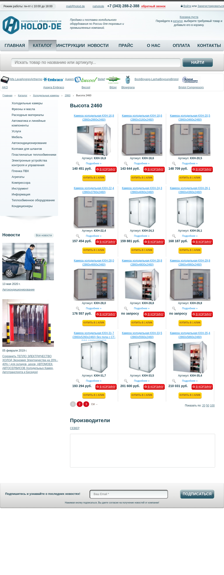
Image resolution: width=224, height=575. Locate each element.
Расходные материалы (28, 115)
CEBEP (75, 428)
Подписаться (197, 494)
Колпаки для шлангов (27, 149)
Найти (197, 63)
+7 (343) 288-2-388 (123, 6)
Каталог (42, 45)
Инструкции (70, 45)
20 (203, 405)
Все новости (44, 235)
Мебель (17, 137)
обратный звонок (153, 6)
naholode (98, 6)
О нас (154, 45)
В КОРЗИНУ (106, 169)
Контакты (209, 45)
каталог (178, 21)
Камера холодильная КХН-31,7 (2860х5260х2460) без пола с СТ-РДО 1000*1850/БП (93, 337)
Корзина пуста (189, 17)
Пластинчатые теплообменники (34, 154)
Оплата (181, 45)
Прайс (126, 45)
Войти (187, 6)
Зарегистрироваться (211, 6)
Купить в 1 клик (94, 177)
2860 (67, 95)
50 (207, 405)
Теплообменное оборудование (33, 200)
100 (212, 405)
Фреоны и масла (23, 109)
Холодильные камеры (46, 95)
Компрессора (21, 182)
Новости (98, 45)
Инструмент (20, 188)
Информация (21, 194)
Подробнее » (93, 163)
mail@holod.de (75, 6)
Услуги (16, 131)
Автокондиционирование (29, 143)
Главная (15, 45)
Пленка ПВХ (20, 171)
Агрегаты (18, 177)
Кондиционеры (22, 206)
